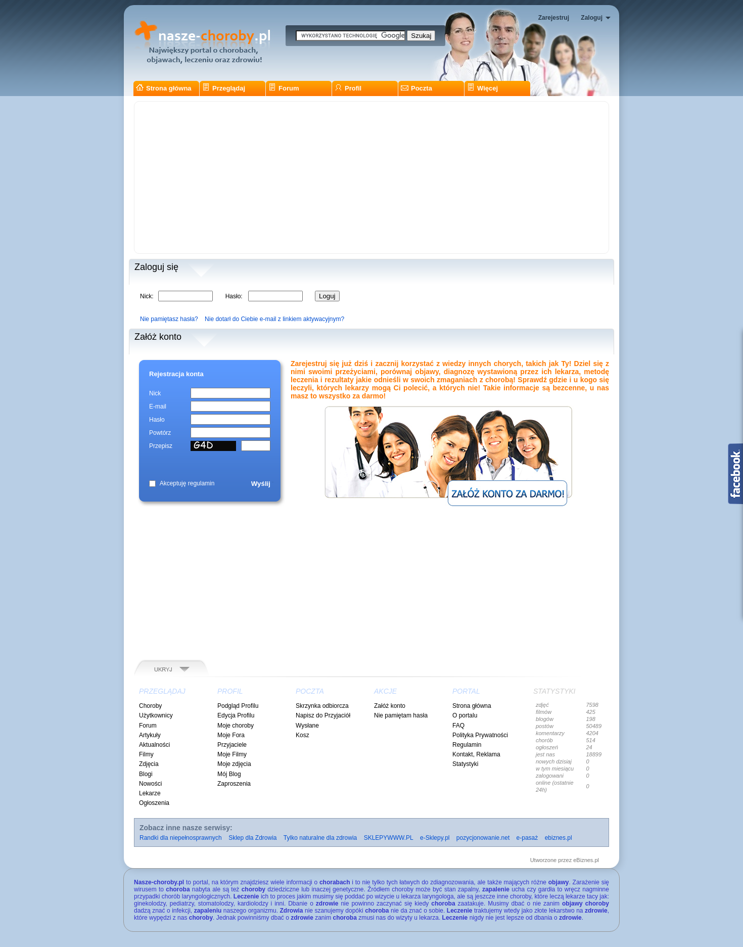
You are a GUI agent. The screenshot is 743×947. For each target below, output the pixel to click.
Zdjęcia (149, 764)
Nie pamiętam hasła (401, 715)
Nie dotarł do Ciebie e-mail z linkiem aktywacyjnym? (274, 319)
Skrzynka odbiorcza (322, 705)
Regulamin (466, 744)
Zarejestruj (553, 17)
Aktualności (154, 744)
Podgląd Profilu (237, 705)
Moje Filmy (232, 754)
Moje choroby (235, 725)
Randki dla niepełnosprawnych (181, 837)
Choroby (150, 705)
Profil (348, 88)
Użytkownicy (156, 715)
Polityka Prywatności (480, 735)
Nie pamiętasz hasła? (169, 319)
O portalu (464, 715)
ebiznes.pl (558, 837)
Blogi (146, 774)
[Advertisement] (371, 177)
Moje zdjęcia (234, 764)
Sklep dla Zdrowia (252, 837)
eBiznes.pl (586, 860)
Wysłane (307, 725)
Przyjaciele (232, 744)
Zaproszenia (234, 783)
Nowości (150, 783)
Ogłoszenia (154, 802)
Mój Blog (229, 774)
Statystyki (465, 764)
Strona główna (164, 88)
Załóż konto (389, 705)
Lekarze (150, 793)
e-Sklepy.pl (434, 837)
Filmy (146, 754)
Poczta (416, 88)
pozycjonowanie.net (482, 837)
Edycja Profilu (235, 715)
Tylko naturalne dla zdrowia (320, 837)
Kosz (302, 735)
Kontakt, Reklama (476, 754)
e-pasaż (527, 837)
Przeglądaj (223, 88)
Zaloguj (591, 17)
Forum (283, 88)
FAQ (458, 725)
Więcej (482, 88)
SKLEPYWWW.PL (388, 837)
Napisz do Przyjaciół (323, 715)
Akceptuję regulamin (187, 483)
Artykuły (150, 735)
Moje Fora (231, 735)
